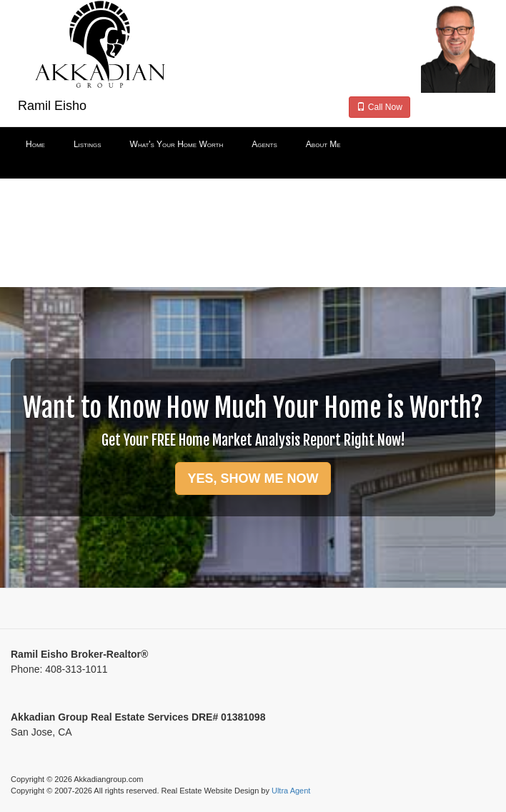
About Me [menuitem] (323, 144)
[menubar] (253, 145)
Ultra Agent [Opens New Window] (291, 790)
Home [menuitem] (35, 144)
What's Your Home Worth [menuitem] (177, 144)
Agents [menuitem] (264, 144)
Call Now (379, 107)
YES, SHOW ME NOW (252, 478)
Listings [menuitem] (87, 144)
